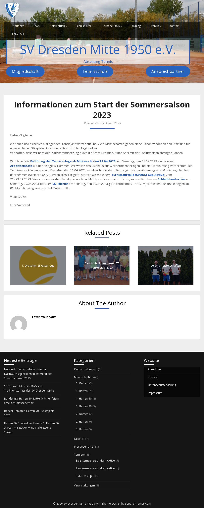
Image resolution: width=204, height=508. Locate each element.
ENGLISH (18, 34)
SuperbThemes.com (138, 503)
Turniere (79, 454)
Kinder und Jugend (85, 369)
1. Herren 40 (84, 406)
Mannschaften (83, 377)
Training (135, 26)
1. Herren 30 (84, 398)
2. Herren (82, 421)
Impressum (155, 393)
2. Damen (82, 414)
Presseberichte (83, 446)
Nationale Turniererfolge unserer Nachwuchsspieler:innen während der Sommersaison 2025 (28, 373)
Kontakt (174, 26)
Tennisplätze (83, 26)
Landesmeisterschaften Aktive (95, 468)
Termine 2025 (111, 26)
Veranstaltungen (84, 485)
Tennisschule (95, 71)
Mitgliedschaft (25, 71)
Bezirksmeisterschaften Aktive (95, 460)
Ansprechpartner (167, 71)
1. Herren (82, 391)
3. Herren (82, 429)
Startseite (18, 26)
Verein (155, 26)
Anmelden (154, 369)
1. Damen (82, 383)
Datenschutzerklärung (162, 385)
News (36, 26)
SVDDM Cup (84, 476)
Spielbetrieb (57, 26)
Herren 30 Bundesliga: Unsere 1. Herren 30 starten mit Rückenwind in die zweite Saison (31, 427)
